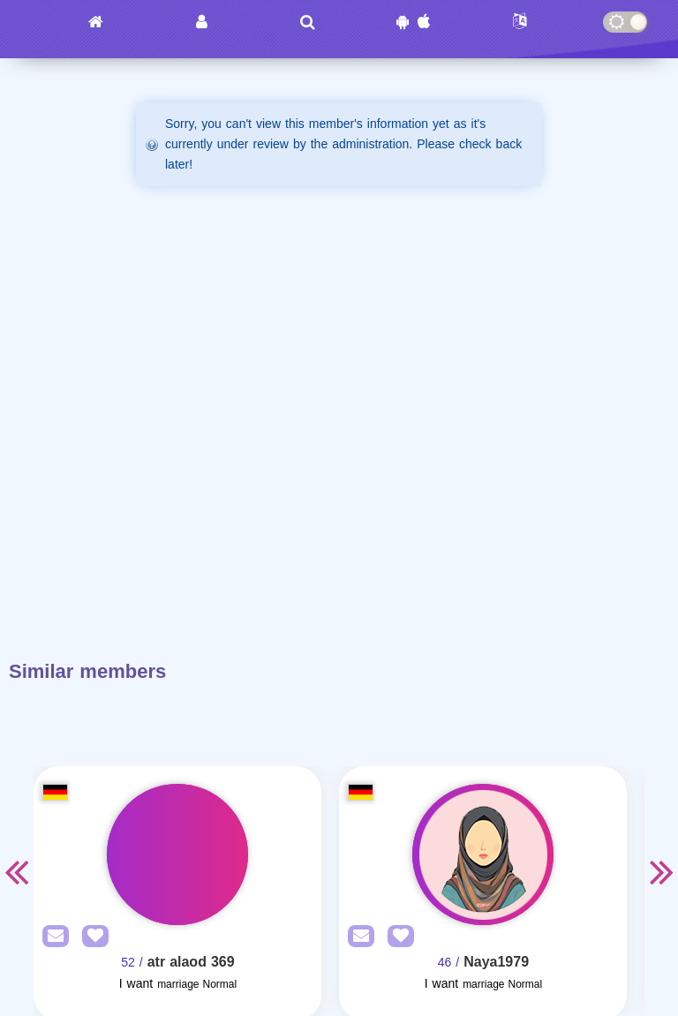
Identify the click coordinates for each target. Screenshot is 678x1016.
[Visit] (177, 854)
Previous (16, 871)
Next (662, 871)
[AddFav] (91, 937)
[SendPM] (51, 937)
